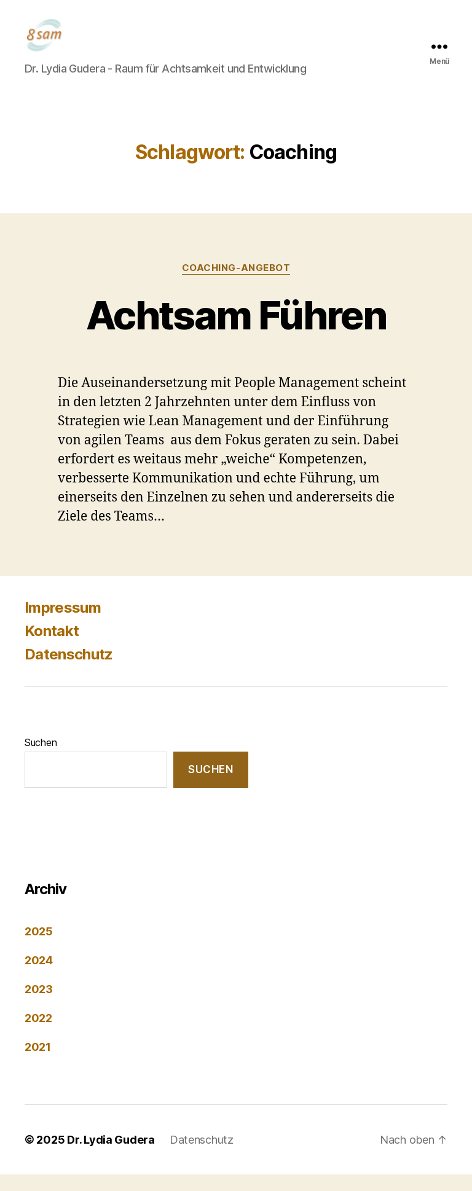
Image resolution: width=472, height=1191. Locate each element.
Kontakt (52, 647)
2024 (39, 976)
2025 (39, 947)
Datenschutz (69, 671)
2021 (38, 1063)
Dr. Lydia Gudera (111, 1156)
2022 (38, 1034)
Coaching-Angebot (236, 283)
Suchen (41, 759)
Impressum (63, 624)
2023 (39, 1005)
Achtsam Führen (236, 331)
